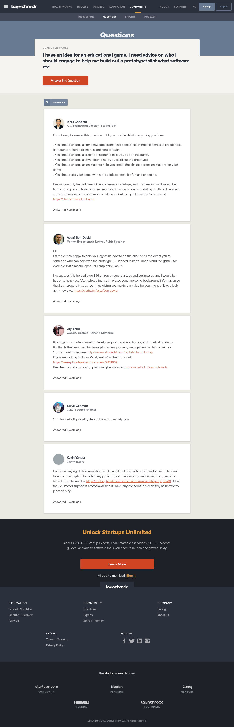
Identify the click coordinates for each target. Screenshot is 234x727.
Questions (110, 17)
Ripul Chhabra (77, 121)
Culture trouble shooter (81, 409)
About (164, 7)
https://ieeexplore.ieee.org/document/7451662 (85, 362)
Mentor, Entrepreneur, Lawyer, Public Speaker (96, 241)
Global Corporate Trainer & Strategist (90, 333)
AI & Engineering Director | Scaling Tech (91, 126)
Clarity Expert (75, 461)
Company (164, 603)
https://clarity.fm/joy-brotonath (146, 367)
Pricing (98, 7)
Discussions (86, 17)
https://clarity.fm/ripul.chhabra (73, 199)
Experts (130, 17)
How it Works (62, 7)
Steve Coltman (77, 405)
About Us (163, 615)
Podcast (150, 17)
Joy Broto (73, 328)
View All (14, 621)
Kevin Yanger (76, 457)
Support (180, 7)
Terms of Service (56, 639)
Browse (83, 7)
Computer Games (56, 48)
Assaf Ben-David (79, 237)
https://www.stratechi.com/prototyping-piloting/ (120, 352)
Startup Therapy (93, 621)
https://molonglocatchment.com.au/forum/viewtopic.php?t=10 (128, 481)
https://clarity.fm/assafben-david (95, 290)
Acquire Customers (21, 615)
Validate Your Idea (20, 609)
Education (117, 7)
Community (138, 7)
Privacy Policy (55, 645)
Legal (51, 633)
